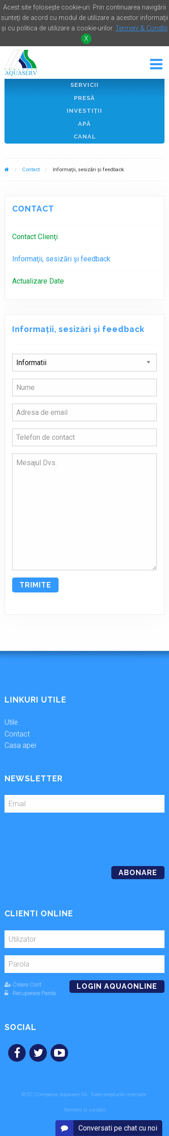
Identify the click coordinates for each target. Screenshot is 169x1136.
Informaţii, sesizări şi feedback (61, 259)
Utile (11, 722)
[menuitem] (84, 237)
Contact (31, 170)
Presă (84, 98)
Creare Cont (23, 984)
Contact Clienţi (35, 236)
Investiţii (84, 110)
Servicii (84, 85)
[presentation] (66, 836)
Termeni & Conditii (141, 28)
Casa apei (20, 745)
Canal (84, 136)
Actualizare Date (38, 281)
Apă (84, 123)
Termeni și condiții (85, 1110)
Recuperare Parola (30, 993)
